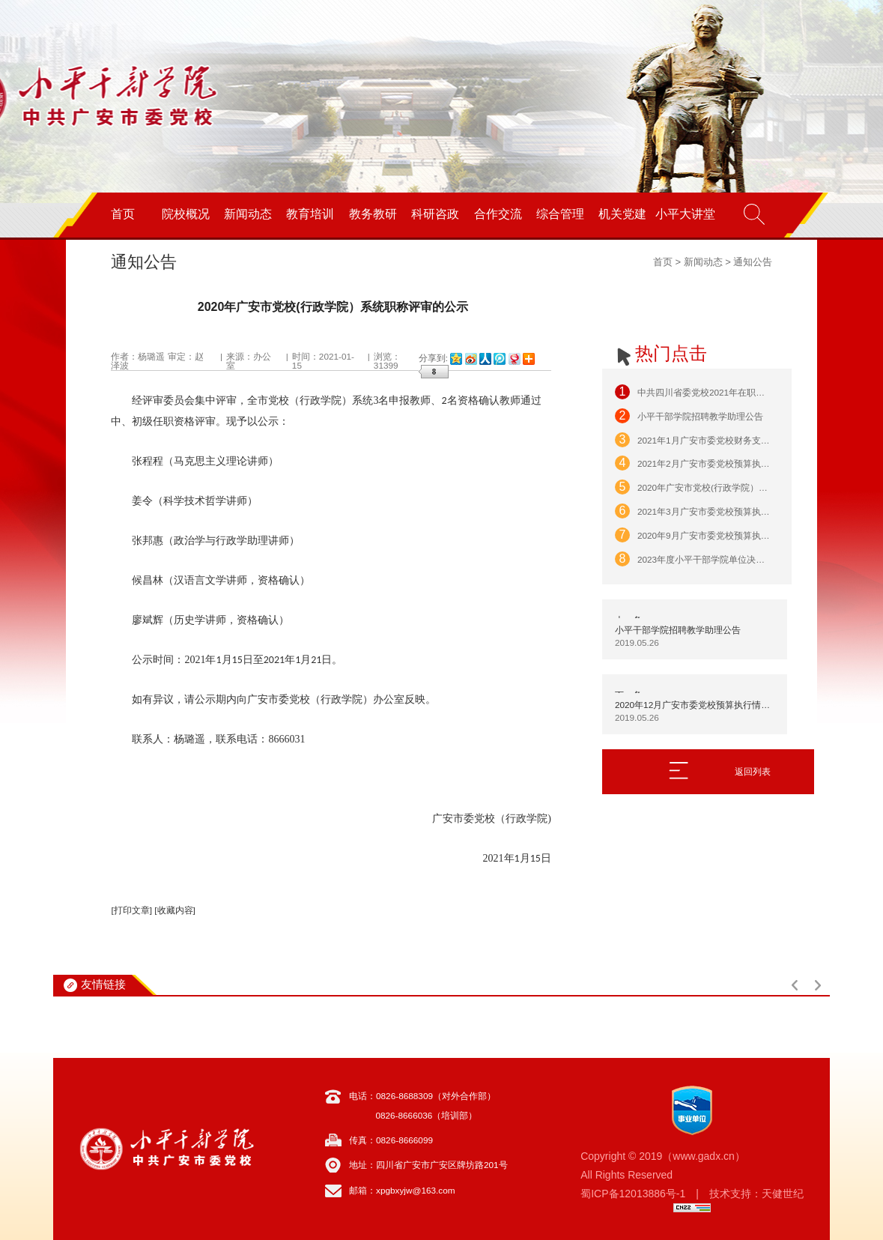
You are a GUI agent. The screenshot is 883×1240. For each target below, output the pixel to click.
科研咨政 (435, 214)
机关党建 (622, 214)
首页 (123, 214)
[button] (795, 985)
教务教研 (373, 214)
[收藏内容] (174, 910)
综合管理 (560, 214)
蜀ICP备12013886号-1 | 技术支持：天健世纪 (692, 1194)
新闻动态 (248, 214)
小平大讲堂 (685, 214)
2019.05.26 (637, 642)
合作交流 (498, 214)
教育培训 (310, 214)
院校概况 (186, 214)
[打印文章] (131, 910)
